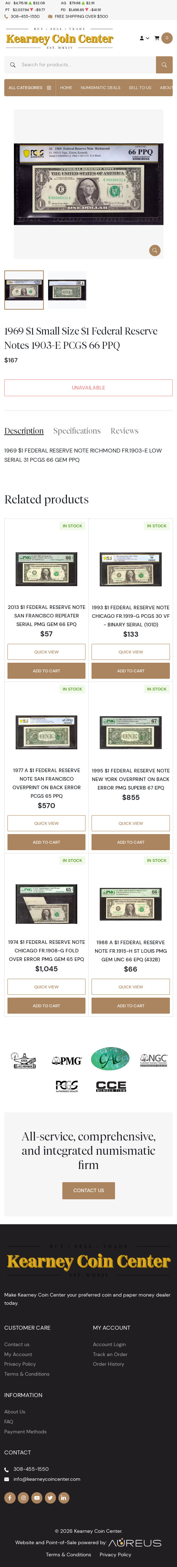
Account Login (109, 1344)
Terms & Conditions (27, 1374)
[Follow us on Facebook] (10, 1498)
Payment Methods (25, 1431)
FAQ (8, 1421)
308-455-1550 (25, 16)
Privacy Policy (20, 1364)
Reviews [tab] (124, 430)
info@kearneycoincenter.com (47, 1479)
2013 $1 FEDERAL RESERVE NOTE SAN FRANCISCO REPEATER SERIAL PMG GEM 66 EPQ (46, 615)
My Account (18, 1354)
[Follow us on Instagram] (23, 1498)
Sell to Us (140, 87)
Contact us (17, 1344)
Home (66, 87)
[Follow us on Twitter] (50, 1498)
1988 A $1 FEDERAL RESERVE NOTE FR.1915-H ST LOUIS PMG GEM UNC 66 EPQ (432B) (131, 951)
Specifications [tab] (77, 430)
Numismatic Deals (100, 87)
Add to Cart (46, 670)
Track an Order (110, 1354)
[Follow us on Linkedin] (64, 1498)
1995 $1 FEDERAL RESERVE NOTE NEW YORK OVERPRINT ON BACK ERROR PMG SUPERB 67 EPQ (131, 779)
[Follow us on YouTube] (37, 1498)
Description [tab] (24, 430)
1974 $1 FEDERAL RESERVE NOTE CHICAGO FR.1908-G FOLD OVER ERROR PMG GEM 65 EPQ (46, 950)
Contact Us (88, 1190)
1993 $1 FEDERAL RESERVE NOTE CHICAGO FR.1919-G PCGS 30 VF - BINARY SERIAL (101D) (131, 616)
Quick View (46, 652)
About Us (14, 1411)
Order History (108, 1364)
